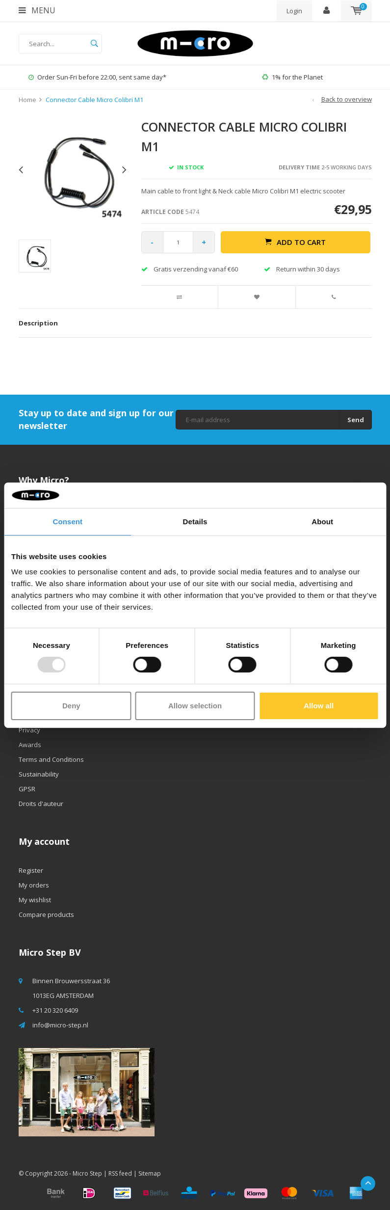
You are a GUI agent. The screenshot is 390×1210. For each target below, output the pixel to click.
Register (31, 870)
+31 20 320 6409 (55, 1010)
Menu (37, 10)
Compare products (46, 914)
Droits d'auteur (41, 803)
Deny (71, 705)
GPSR (27, 788)
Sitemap (149, 1173)
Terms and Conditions (51, 759)
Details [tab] (195, 521)
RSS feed (120, 1173)
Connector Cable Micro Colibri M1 (94, 99)
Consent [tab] (67, 521)
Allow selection (195, 705)
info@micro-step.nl (60, 1025)
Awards (30, 744)
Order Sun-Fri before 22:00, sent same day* (97, 77)
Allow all (319, 705)
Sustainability (39, 774)
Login (294, 10)
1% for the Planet (292, 77)
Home (27, 99)
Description (38, 323)
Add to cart (295, 242)
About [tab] (322, 521)
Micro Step (87, 1173)
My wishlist (35, 899)
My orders (34, 885)
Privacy (29, 730)
